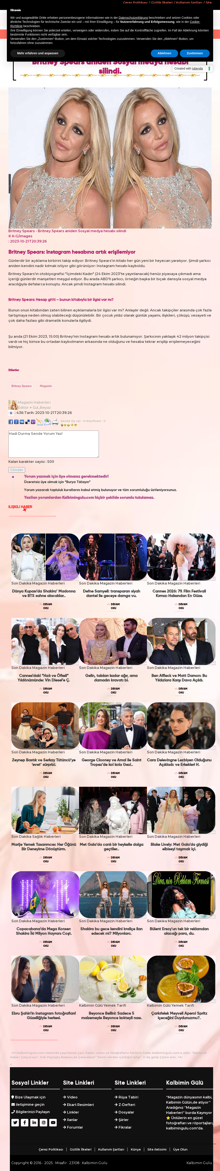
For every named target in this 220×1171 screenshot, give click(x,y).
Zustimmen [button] (195, 53)
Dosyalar (126, 1112)
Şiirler (124, 1120)
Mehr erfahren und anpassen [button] (37, 53)
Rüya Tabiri (128, 1097)
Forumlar (75, 1127)
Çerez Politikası (51, 1149)
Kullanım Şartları (111, 1149)
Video (72, 1097)
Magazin (46, 386)
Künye (136, 1149)
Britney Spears (21, 386)
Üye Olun (180, 1149)
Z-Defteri (127, 1105)
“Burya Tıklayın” (77, 482)
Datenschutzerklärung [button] (133, 17)
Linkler (73, 1112)
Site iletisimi (157, 1149)
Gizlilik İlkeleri (81, 1149)
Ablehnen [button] (164, 53)
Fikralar (125, 1127)
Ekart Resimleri (80, 1105)
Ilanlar (72, 1120)
